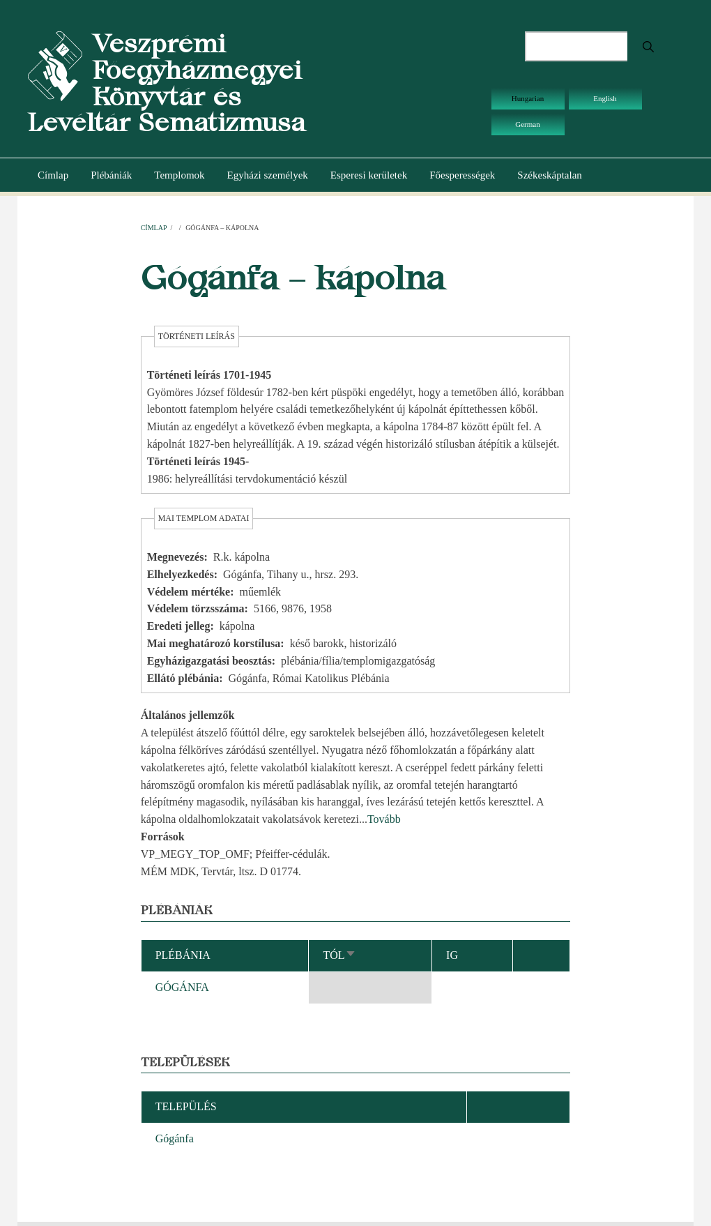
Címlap (53, 175)
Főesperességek (462, 175)
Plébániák (111, 175)
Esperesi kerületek (368, 175)
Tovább (384, 819)
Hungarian (528, 98)
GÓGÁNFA (182, 987)
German (527, 124)
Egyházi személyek (267, 175)
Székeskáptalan (549, 175)
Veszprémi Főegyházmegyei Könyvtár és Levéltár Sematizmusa (166, 83)
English (605, 98)
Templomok (179, 175)
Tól (339, 955)
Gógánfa (174, 1138)
